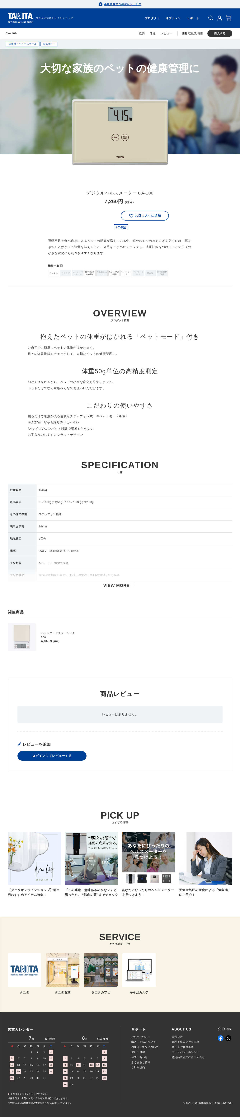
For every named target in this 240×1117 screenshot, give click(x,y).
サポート (193, 18)
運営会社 (177, 1036)
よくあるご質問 (140, 1062)
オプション (173, 18)
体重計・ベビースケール (23, 43)
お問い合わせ (139, 1057)
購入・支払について (143, 1041)
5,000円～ (49, 43)
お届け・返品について (145, 1047)
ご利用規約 (138, 1067)
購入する (220, 33)
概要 (142, 33)
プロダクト (152, 18)
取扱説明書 (192, 33)
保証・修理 (138, 1052)
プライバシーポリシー (185, 1052)
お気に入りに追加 (145, 215)
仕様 (153, 33)
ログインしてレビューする (52, 756)
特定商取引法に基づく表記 (188, 1057)
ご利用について (140, 1036)
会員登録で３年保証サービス (122, 4)
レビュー (166, 33)
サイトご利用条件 (183, 1047)
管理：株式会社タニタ (185, 1041)
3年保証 (121, 227)
